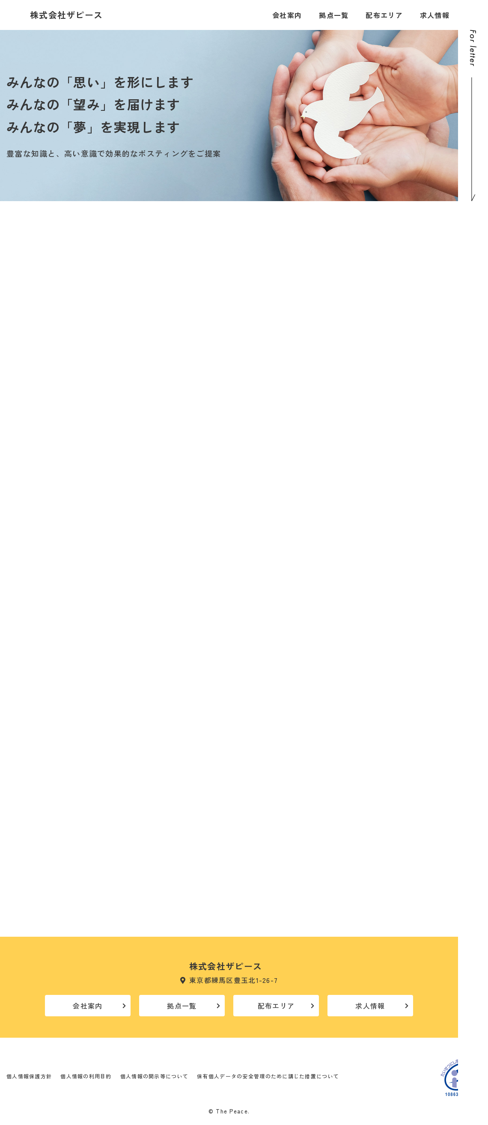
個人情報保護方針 (29, 1076)
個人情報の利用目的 (86, 1076)
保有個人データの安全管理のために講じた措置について (268, 1076)
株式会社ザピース (66, 15)
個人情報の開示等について (154, 1076)
